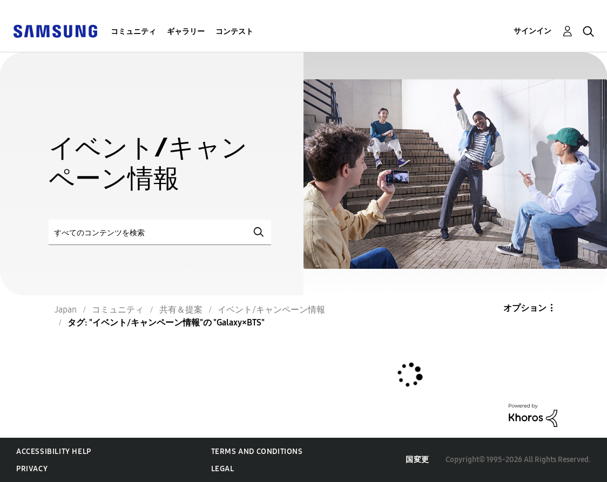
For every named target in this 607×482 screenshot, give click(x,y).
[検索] (160, 232)
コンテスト (234, 31)
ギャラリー (186, 31)
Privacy (32, 468)
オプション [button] (525, 308)
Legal (222, 468)
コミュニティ (133, 31)
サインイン (532, 31)
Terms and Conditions (257, 451)
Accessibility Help (53, 451)
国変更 (417, 459)
